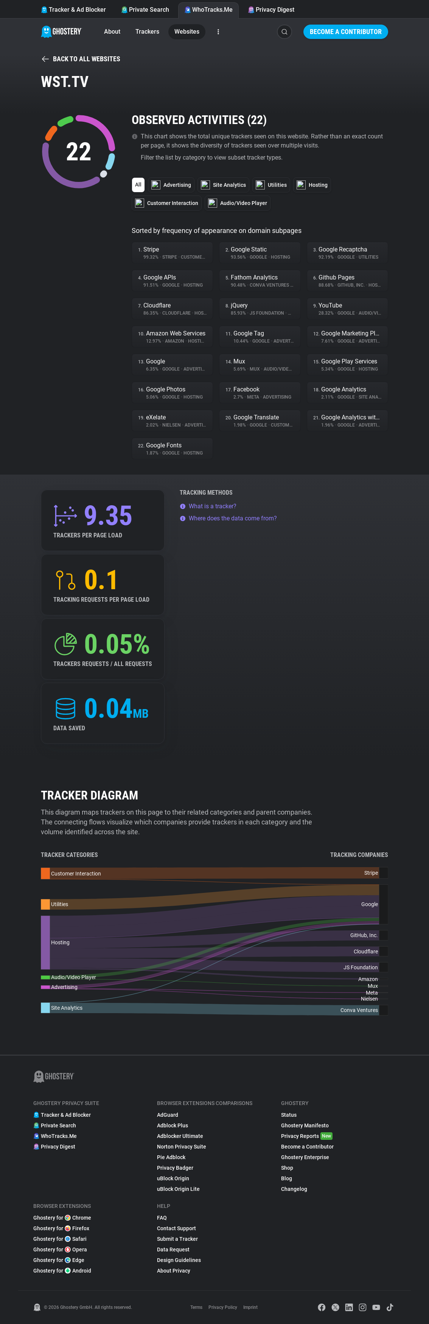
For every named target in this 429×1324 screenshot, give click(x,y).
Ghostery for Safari (60, 1239)
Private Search (145, 9)
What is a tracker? (208, 506)
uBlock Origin (173, 1178)
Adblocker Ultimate (180, 1136)
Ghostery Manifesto (305, 1125)
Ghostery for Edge (58, 1260)
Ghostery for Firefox (61, 1228)
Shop (287, 1168)
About (112, 31)
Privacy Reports (307, 1136)
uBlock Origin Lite (178, 1189)
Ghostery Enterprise (305, 1157)
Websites (186, 31)
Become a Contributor (346, 32)
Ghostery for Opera (60, 1249)
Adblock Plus (172, 1125)
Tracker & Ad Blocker (73, 9)
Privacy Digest (271, 9)
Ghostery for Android (62, 1271)
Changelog (294, 1189)
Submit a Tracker (177, 1239)
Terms (196, 1307)
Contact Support (176, 1228)
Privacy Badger (175, 1168)
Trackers (147, 31)
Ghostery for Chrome (62, 1218)
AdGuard (167, 1115)
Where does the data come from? (228, 518)
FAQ (162, 1218)
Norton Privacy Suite (181, 1147)
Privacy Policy (222, 1307)
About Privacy (173, 1271)
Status (289, 1115)
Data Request (173, 1249)
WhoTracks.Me (208, 9)
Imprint (250, 1307)
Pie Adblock (171, 1157)
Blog (286, 1178)
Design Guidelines (179, 1260)
